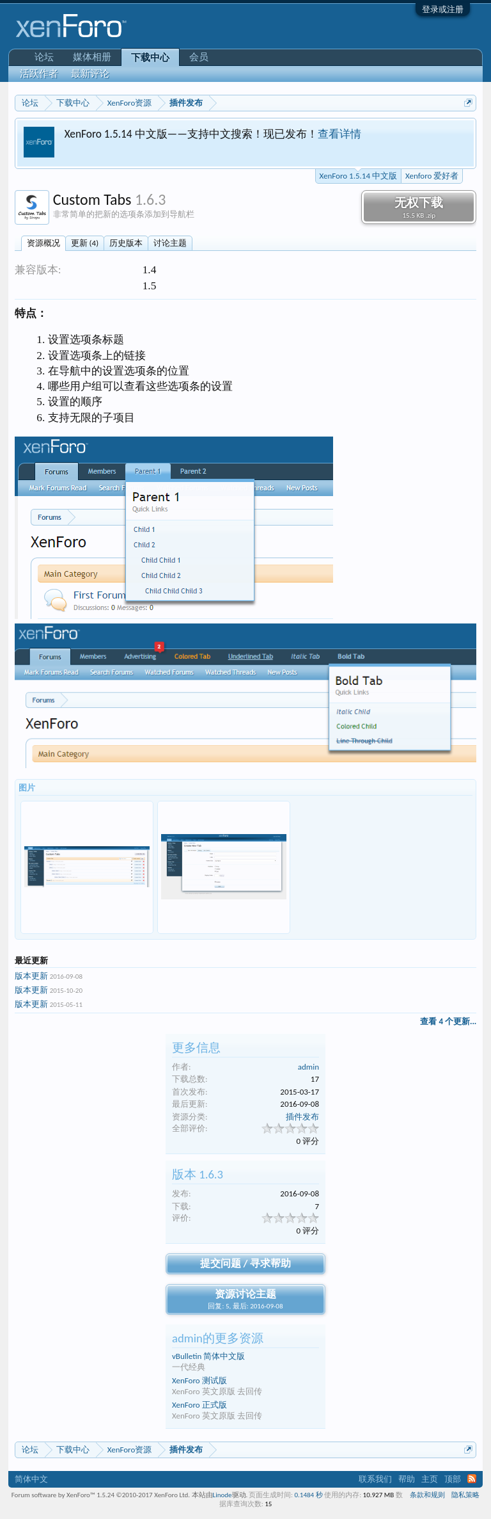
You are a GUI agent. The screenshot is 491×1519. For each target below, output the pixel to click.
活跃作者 (39, 73)
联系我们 (375, 1479)
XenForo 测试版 (199, 1380)
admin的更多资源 (217, 1338)
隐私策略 (465, 1495)
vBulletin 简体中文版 (208, 1356)
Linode (222, 1495)
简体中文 (31, 1479)
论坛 (44, 57)
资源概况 (43, 243)
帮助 (406, 1479)
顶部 (452, 1479)
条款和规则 (427, 1495)
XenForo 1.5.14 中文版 (358, 175)
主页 (429, 1479)
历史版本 (126, 243)
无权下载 (418, 207)
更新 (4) (84, 243)
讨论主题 (170, 243)
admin (308, 1067)
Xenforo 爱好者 (431, 176)
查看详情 (339, 134)
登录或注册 (443, 9)
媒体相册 (92, 57)
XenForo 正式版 (199, 1405)
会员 (198, 57)
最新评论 (90, 73)
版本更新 (31, 976)
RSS (471, 1478)
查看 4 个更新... (448, 1021)
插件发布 (302, 1116)
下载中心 (150, 57)
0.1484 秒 (309, 1495)
